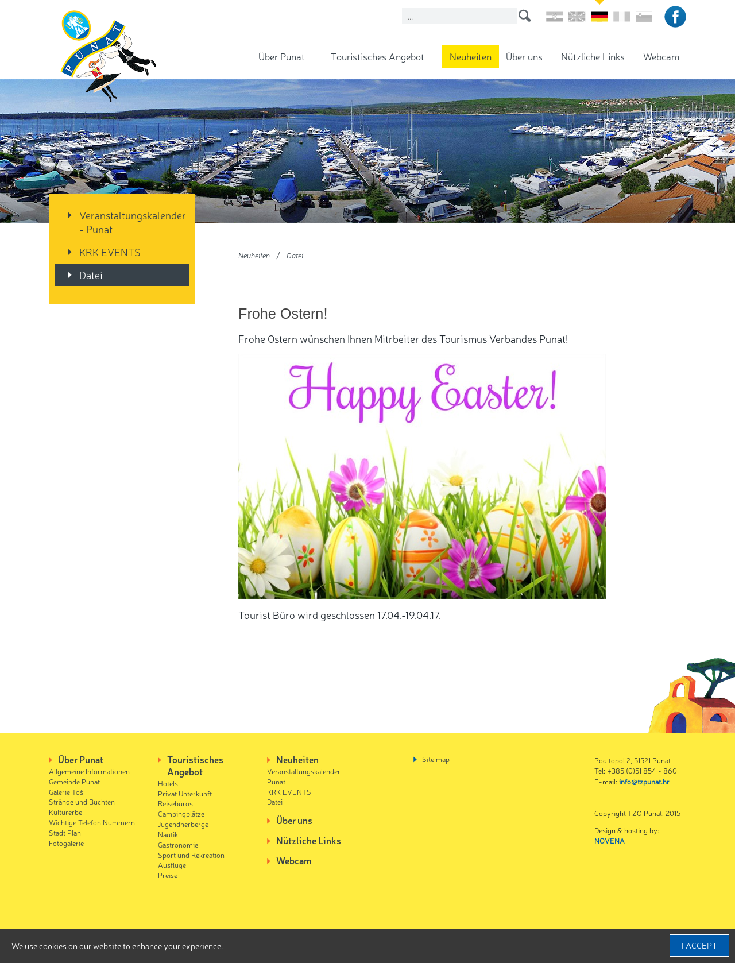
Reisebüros (175, 803)
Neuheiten (471, 56)
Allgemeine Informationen (89, 771)
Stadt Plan (65, 832)
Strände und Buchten (82, 801)
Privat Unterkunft (185, 793)
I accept (699, 945)
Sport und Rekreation (191, 855)
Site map (436, 759)
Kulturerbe (65, 812)
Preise (167, 875)
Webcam (661, 56)
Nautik (168, 834)
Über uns (524, 56)
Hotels (168, 783)
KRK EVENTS (110, 251)
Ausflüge (172, 864)
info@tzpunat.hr (644, 781)
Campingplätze (181, 813)
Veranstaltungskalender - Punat (132, 221)
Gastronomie (178, 844)
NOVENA (609, 840)
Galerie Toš (66, 791)
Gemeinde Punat (74, 781)
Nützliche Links (593, 56)
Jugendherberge (183, 824)
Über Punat (281, 56)
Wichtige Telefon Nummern (92, 822)
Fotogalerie (66, 843)
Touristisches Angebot (377, 56)
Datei (91, 274)
